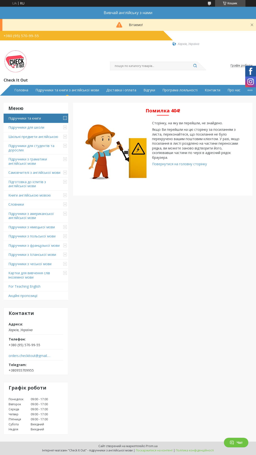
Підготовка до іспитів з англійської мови (27, 184)
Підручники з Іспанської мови (32, 254)
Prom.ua (152, 446)
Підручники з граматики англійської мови (27, 161)
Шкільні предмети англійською (33, 136)
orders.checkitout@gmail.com (30, 356)
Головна (21, 90)
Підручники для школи (26, 127)
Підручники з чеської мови (29, 264)
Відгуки (149, 90)
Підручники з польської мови (32, 236)
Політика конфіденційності (195, 450)
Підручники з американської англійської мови (31, 215)
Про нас (234, 90)
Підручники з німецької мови (31, 227)
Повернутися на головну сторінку (179, 164)
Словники (16, 204)
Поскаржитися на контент (154, 450)
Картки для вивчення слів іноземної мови (29, 275)
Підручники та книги (24, 118)
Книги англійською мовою (29, 195)
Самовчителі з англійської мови (34, 172)
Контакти (212, 90)
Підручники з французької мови (34, 245)
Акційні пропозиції (23, 295)
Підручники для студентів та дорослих (31, 147)
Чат (236, 442)
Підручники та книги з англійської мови (67, 90)
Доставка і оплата (121, 90)
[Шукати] (195, 66)
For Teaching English (24, 286)
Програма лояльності (180, 90)
